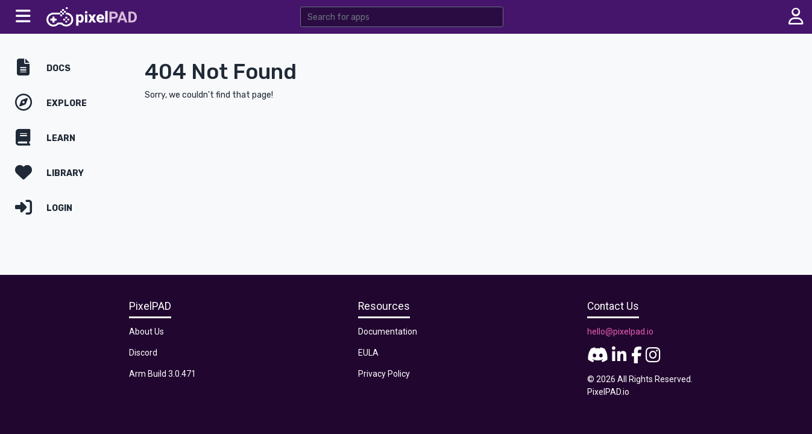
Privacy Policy (384, 374)
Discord (143, 352)
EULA (368, 352)
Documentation (387, 331)
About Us (146, 331)
